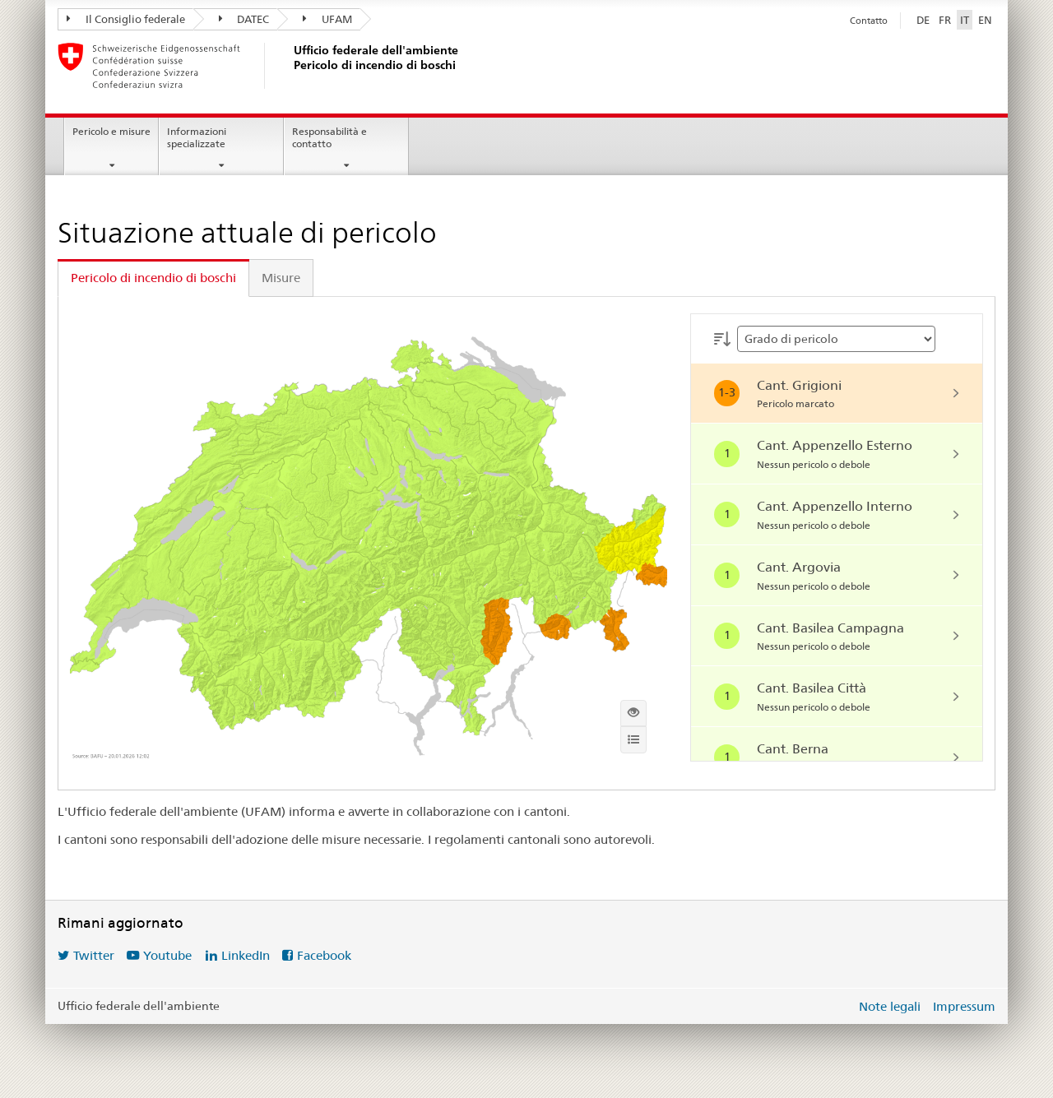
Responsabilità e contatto (329, 137)
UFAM (327, 19)
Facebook (324, 955)
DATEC (244, 19)
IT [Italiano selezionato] (964, 19)
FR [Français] (945, 19)
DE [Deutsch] (923, 19)
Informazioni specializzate (196, 137)
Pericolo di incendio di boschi (153, 277)
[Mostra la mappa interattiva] (633, 713)
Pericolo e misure (111, 131)
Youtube (167, 955)
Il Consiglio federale (126, 19)
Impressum (964, 1006)
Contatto (869, 20)
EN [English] (985, 19)
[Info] (633, 739)
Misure (281, 277)
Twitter (93, 955)
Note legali (890, 1006)
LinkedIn (245, 955)
